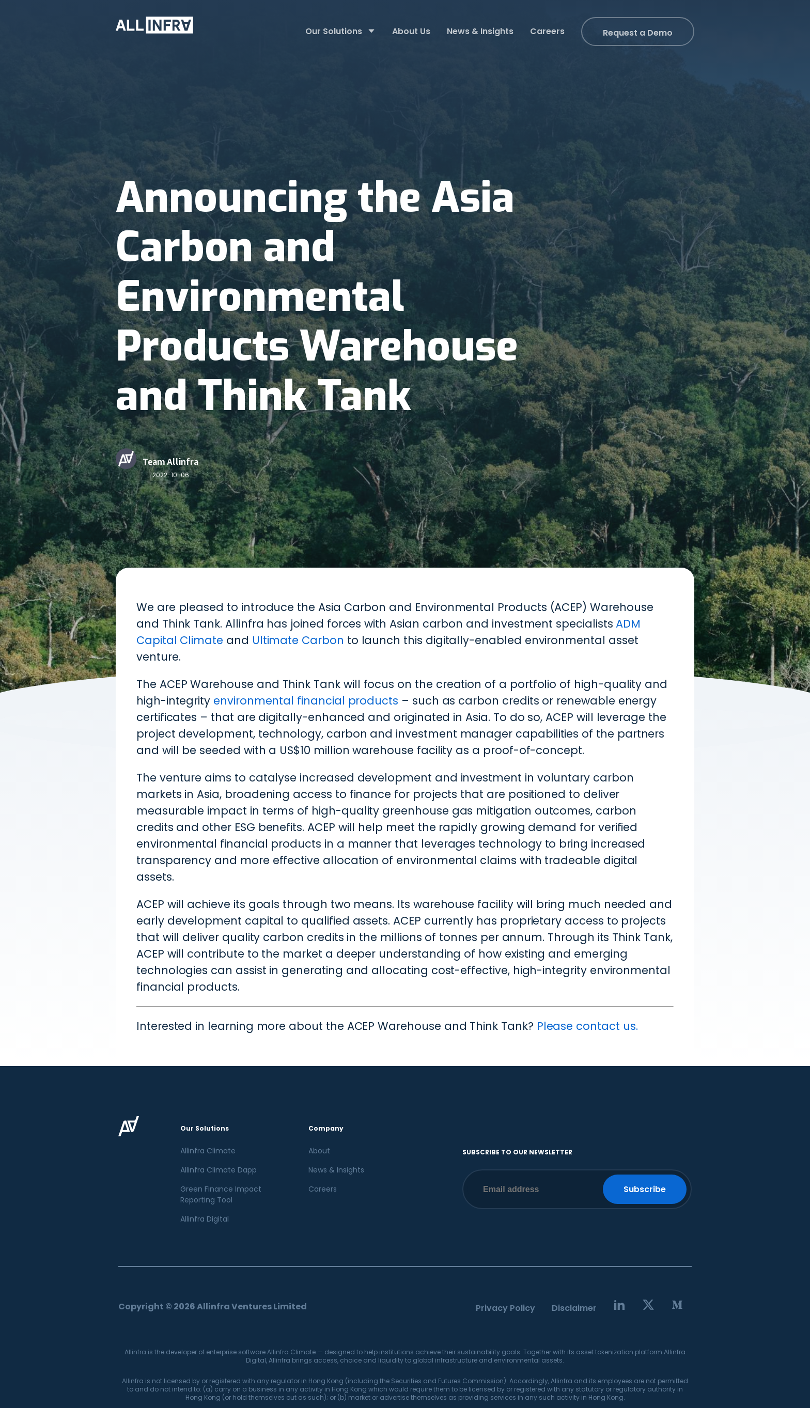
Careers (322, 1189)
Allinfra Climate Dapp (218, 1170)
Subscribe (645, 1189)
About (319, 1151)
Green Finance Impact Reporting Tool (220, 1194)
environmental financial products (305, 700)
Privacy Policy (505, 1308)
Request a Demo (638, 33)
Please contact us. (587, 1026)
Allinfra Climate (208, 1151)
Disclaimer (574, 1308)
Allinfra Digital (204, 1219)
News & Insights (336, 1170)
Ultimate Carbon (298, 640)
